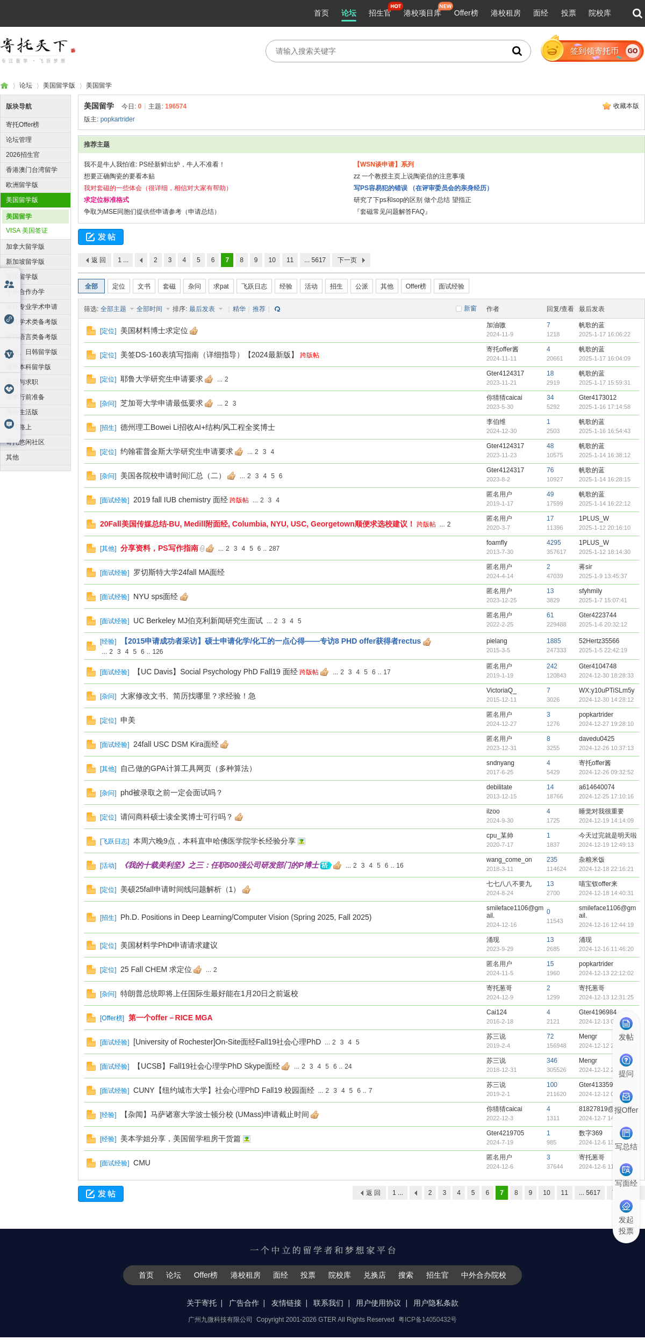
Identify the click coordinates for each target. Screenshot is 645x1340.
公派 (361, 286)
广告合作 (244, 1303)
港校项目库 (422, 13)
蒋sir (585, 567)
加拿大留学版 (25, 246)
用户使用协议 (378, 1303)
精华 (239, 309)
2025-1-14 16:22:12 (604, 503)
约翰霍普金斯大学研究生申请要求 (176, 451)
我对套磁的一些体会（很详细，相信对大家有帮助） (158, 188)
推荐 (259, 309)
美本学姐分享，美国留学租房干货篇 (180, 1138)
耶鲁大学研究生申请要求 (161, 378)
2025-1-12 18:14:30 (604, 552)
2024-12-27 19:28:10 (606, 724)
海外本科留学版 (28, 367)
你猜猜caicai (504, 397)
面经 (540, 13)
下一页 (347, 260)
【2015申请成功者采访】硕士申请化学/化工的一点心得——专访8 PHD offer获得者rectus (270, 641)
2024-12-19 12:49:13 (606, 844)
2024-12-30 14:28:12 (606, 699)
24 (348, 1066)
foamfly (496, 542)
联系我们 (328, 1303)
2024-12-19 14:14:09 (606, 820)
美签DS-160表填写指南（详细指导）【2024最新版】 (209, 354)
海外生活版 (22, 412)
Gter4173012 (598, 397)
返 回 (98, 260)
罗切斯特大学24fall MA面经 (179, 572)
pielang (496, 641)
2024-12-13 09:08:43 (606, 1021)
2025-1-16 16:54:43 (604, 431)
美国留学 (99, 85)
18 (550, 373)
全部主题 (114, 309)
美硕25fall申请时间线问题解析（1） (180, 889)
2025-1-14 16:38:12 (604, 455)
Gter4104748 (598, 666)
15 (550, 964)
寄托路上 (19, 427)
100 (552, 1085)
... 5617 (315, 260)
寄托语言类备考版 (32, 337)
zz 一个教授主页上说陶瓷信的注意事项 (409, 176)
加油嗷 (496, 325)
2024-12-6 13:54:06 (604, 1142)
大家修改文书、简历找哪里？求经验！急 (188, 695)
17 (550, 518)
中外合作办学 (25, 292)
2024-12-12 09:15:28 (606, 1094)
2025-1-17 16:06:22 (604, 334)
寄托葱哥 (499, 988)
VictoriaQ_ (501, 690)
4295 (554, 542)
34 (550, 397)
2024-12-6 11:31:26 (604, 1166)
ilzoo (493, 811)
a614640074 (597, 787)
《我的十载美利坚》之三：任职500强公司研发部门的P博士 (219, 865)
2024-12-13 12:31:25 (606, 997)
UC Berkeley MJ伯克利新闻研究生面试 (198, 620)
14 (550, 787)
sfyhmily (590, 591)
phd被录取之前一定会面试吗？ (171, 792)
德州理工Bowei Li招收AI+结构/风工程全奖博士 (197, 427)
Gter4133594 (598, 1085)
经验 (286, 286)
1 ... (123, 260)
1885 (554, 641)
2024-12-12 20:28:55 (606, 1045)
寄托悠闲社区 (25, 442)
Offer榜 (466, 13)
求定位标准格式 (106, 200)
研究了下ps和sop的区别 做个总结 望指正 (412, 200)
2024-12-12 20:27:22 (606, 1070)
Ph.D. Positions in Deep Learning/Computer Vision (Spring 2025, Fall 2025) (245, 917)
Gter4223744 (598, 615)
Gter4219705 (505, 1133)
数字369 (591, 1133)
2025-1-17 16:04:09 (604, 358)
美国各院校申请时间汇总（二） (173, 475)
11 (289, 260)
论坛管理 (19, 139)
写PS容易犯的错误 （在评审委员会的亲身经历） (423, 188)
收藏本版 (626, 106)
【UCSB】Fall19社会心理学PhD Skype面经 (206, 1066)
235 (552, 859)
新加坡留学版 (25, 261)
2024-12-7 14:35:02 (604, 1118)
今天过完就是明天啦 (608, 835)
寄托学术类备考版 (32, 322)
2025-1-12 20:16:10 (604, 527)
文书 (144, 286)
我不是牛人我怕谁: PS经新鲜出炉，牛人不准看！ (154, 164)
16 (399, 865)
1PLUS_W (594, 518)
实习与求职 (22, 382)
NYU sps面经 (155, 596)
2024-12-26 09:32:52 (606, 772)
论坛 (348, 13)
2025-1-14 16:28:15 (604, 479)
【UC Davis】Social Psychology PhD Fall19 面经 (215, 671)
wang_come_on (509, 859)
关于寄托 (202, 1303)
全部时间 (150, 309)
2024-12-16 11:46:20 (606, 949)
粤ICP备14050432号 (427, 1319)
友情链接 (286, 1303)
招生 (336, 286)
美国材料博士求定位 (154, 330)
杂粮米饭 (592, 859)
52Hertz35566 (599, 641)
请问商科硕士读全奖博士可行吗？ (176, 816)
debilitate (499, 787)
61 (550, 615)
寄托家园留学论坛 (4, 85)
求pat (221, 286)
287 (274, 548)
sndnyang (500, 763)
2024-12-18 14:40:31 (606, 893)
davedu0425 (596, 739)
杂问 (194, 286)
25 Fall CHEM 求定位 (156, 969)
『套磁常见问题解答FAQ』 (392, 211)
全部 (91, 286)
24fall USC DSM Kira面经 (176, 744)
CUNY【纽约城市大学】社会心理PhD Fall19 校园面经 (223, 1090)
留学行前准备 (25, 397)
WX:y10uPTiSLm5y (607, 690)
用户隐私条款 (435, 1303)
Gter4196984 (598, 1012)
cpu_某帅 (499, 835)
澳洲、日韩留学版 (32, 352)
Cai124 (496, 1012)
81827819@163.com (609, 1109)
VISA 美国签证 (27, 230)
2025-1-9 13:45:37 (603, 576)
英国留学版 (22, 276)
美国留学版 (59, 85)
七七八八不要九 (509, 884)
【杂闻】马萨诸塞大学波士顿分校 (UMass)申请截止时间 (214, 1114)
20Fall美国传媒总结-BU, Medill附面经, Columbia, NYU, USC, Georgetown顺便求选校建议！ (257, 524)
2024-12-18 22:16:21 (606, 869)
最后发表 (203, 309)
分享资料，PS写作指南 (159, 548)
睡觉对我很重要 (601, 811)
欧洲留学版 (22, 185)
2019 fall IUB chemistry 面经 (180, 499)
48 (550, 446)
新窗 (470, 308)
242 (552, 666)
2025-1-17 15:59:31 (604, 382)
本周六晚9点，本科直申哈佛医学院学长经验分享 (214, 841)
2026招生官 (23, 155)
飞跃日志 (254, 286)
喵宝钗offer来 (598, 884)
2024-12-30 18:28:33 (606, 675)
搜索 (405, 1275)
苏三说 (496, 1036)
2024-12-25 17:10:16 (606, 796)
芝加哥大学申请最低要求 (161, 403)
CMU (141, 1162)
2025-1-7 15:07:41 (603, 600)
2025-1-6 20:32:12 (603, 624)
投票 (568, 13)
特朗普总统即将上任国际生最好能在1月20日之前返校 (209, 993)
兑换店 (374, 1275)
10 (272, 260)
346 (552, 1060)
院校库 (600, 13)
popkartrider (118, 119)
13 (550, 591)
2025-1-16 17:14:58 (604, 407)
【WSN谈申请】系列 (384, 164)
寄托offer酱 (502, 349)
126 (157, 651)
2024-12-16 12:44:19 (606, 924)
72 (550, 1036)
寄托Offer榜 (22, 124)
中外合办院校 (483, 1275)
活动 (311, 286)
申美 (127, 720)
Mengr (588, 1036)
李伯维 (496, 422)
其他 (12, 457)
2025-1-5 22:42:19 (603, 650)
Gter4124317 (505, 373)
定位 (118, 286)
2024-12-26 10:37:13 (606, 748)
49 (550, 494)
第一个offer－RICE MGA (170, 1017)
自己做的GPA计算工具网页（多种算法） (188, 768)
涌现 (492, 939)
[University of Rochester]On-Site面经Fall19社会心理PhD (227, 1042)
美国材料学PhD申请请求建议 (169, 945)
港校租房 (506, 13)
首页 (321, 13)
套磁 (169, 286)
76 (550, 470)
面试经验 (451, 286)
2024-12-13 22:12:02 (606, 973)
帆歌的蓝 (592, 325)
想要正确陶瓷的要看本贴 (119, 176)
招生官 (380, 13)
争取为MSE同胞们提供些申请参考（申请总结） (152, 211)
